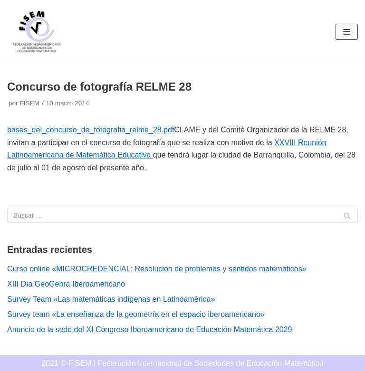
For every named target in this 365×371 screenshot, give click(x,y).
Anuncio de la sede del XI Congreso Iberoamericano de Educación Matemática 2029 (149, 329)
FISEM (29, 103)
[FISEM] (35, 31)
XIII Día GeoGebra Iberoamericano (66, 284)
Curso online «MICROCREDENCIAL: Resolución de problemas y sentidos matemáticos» (157, 269)
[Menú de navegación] (347, 32)
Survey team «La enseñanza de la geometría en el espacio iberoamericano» (136, 314)
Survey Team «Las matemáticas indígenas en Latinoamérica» (111, 299)
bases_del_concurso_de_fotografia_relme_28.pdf (90, 130)
